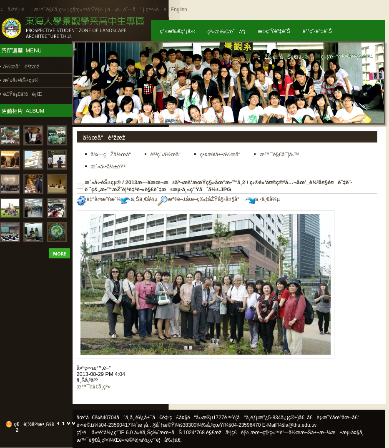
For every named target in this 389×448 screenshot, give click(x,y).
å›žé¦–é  (19, 10)
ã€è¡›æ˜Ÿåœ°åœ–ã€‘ (333, 417)
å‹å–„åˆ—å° (124, 10)
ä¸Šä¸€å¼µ (139, 199)
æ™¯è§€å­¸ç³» (50, 10)
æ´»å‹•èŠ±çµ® (103, 182)
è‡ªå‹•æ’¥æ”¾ (99, 199)
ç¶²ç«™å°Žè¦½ (86, 10)
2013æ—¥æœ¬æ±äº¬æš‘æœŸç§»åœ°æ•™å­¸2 (185, 182)
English (179, 10)
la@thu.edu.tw (300, 425)
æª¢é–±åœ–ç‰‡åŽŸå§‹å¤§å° (201, 199)
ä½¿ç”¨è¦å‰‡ (157, 440)
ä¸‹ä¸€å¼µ (262, 199)
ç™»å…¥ (156, 10)
